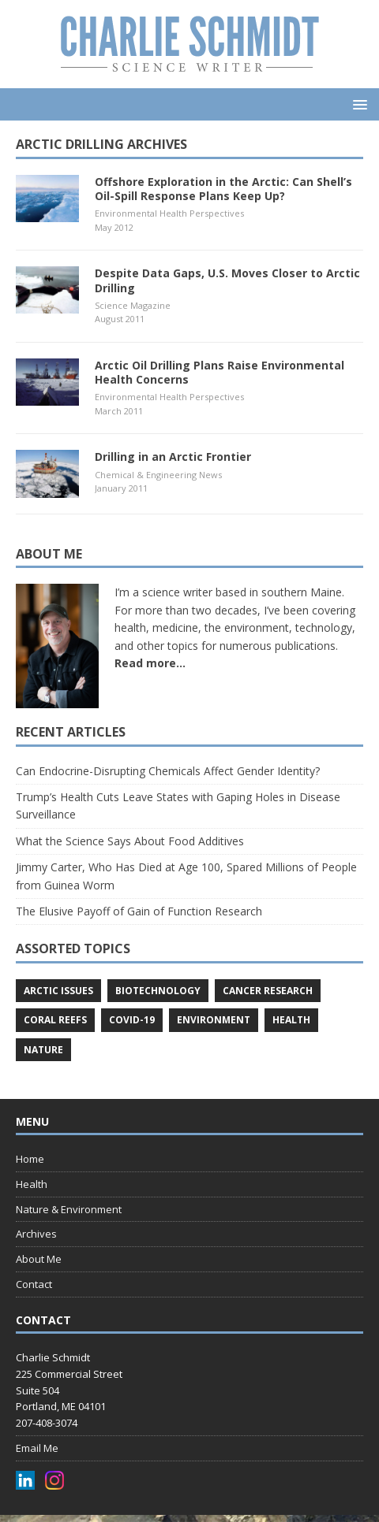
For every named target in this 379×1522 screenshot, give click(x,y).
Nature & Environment (69, 1209)
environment (213, 1019)
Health (31, 1184)
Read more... (150, 662)
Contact (34, 1284)
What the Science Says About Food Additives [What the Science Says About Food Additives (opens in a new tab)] (130, 840)
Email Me (37, 1448)
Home (30, 1159)
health (291, 1019)
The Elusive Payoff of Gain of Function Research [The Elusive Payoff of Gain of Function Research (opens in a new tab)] (139, 911)
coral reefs (55, 1019)
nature (43, 1049)
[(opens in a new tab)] (47, 213)
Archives (36, 1234)
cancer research (268, 990)
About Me (39, 1259)
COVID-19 (132, 1019)
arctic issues (58, 990)
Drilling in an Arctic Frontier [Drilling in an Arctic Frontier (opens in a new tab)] (173, 456)
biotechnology (158, 990)
